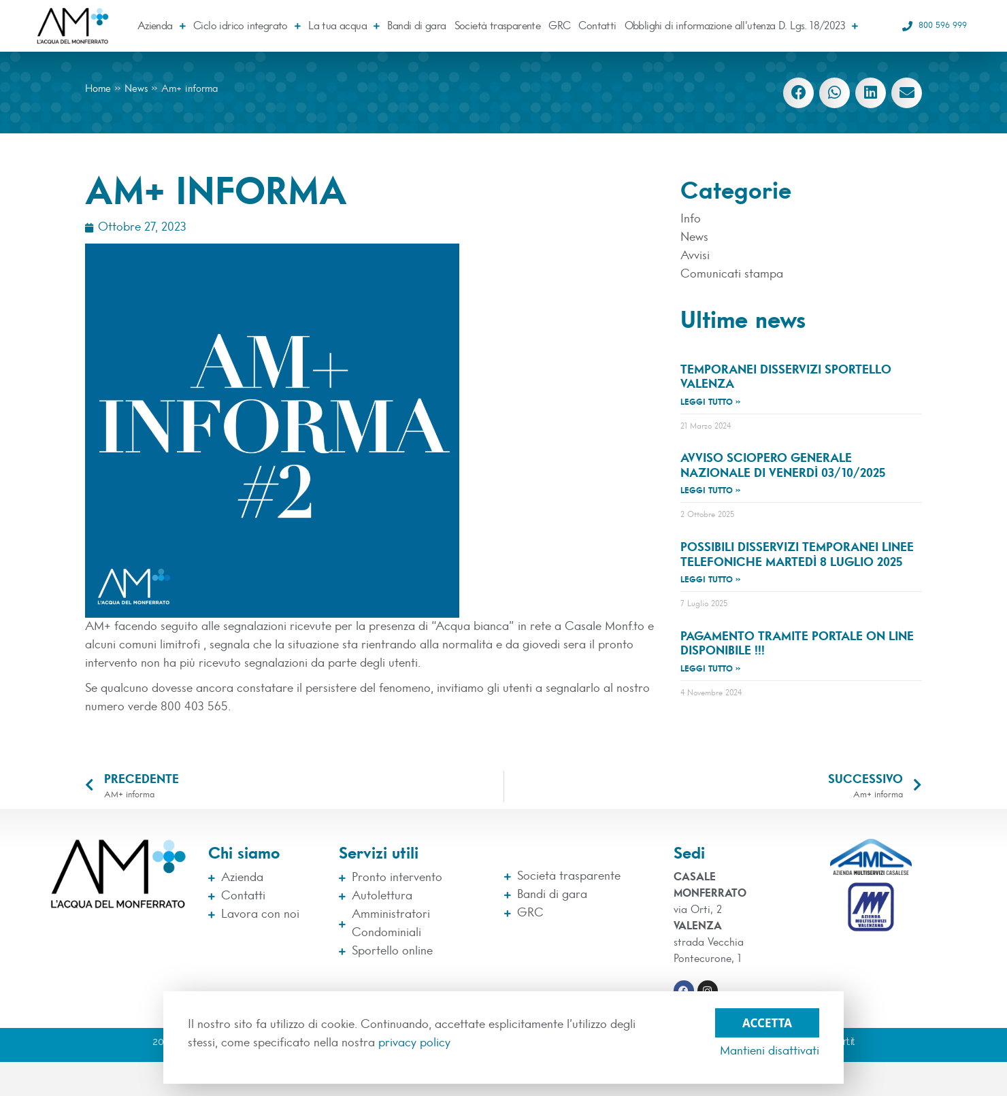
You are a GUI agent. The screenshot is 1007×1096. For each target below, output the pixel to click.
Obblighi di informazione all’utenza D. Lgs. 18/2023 (741, 26)
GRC (559, 25)
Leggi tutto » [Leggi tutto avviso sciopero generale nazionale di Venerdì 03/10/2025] (710, 490)
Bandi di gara (416, 25)
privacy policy (414, 1043)
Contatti (597, 25)
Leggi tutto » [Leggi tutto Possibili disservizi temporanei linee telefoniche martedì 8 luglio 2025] (710, 580)
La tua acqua (343, 26)
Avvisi (695, 256)
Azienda (161, 26)
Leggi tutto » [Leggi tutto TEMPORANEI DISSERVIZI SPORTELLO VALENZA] (710, 402)
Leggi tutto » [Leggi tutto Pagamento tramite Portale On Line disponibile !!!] (710, 669)
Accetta (767, 1019)
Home (98, 89)
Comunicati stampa (731, 274)
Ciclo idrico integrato (246, 26)
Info (690, 219)
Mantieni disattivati (769, 1051)
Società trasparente (498, 25)
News (136, 89)
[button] (798, 93)
